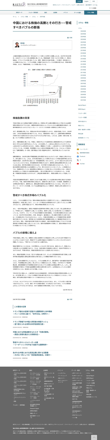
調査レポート (33, 413)
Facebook (82, 156)
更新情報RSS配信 (84, 153)
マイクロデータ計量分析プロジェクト (77, 407)
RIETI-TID (74, 399)
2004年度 (83, 91)
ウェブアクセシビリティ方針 (39, 424)
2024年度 (83, 36)
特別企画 (80, 133)
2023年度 (83, 39)
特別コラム (81, 125)
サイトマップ (66, 5)
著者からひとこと (49, 383)
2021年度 (83, 45)
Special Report (82, 105)
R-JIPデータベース (77, 375)
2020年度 (83, 47)
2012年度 (83, 69)
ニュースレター (84, 149)
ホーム (14, 16)
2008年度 (83, 80)
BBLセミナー (61, 378)
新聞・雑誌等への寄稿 (84, 129)
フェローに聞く (82, 113)
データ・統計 (75, 370)
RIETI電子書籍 (48, 386)
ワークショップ (62, 375)
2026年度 (83, 31)
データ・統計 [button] (77, 13)
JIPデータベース (76, 373)
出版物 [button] (55, 13)
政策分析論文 (33, 411)
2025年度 (83, 34)
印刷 (70, 38)
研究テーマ (16, 370)
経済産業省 (92, 424)
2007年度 (42, 16)
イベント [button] (65, 13)
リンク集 (74, 417)
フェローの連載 (82, 117)
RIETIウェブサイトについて (56, 424)
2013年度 (83, 67)
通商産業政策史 (48, 381)
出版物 (45, 370)
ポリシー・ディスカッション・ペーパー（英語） (35, 388)
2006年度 (83, 86)
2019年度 (83, 50)
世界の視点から (82, 121)
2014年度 (83, 64)
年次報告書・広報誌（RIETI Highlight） (49, 390)
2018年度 (83, 53)
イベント (60, 370)
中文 (93, 1)
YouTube (82, 163)
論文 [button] (45, 13)
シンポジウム (61, 373)
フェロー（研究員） (19, 405)
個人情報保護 (25, 424)
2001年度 (83, 100)
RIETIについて (56, 5)
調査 (15, 401)
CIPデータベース (76, 378)
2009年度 (83, 78)
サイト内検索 (92, 8)
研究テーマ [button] (19, 13)
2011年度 (83, 72)
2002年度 (83, 97)
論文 (30, 370)
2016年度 (83, 58)
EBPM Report (81, 109)
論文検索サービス (91, 5)
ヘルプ (73, 5)
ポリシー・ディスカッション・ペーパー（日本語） (35, 383)
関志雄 (22, 43)
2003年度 (83, 94)
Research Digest (34, 408)
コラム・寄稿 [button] (90, 13)
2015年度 (83, 61)
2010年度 (83, 75)
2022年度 (83, 42)
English (86, 1)
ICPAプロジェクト (77, 415)
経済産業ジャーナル (83, 138)
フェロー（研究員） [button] (33, 13)
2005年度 (83, 89)
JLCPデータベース (77, 380)
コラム (34, 16)
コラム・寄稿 (24, 16)
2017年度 (83, 56)
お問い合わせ (80, 5)
